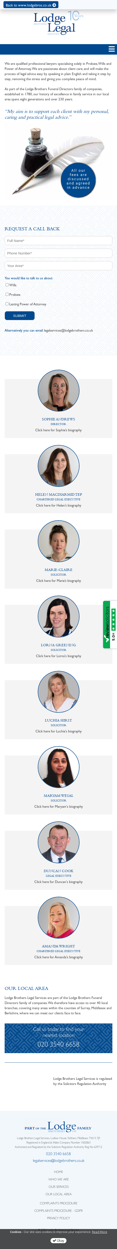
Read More (99, 1231)
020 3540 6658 (58, 1045)
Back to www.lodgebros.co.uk (31, 5)
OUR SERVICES (59, 1187)
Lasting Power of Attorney (27, 304)
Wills (12, 285)
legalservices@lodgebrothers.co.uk (68, 330)
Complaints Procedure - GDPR (58, 1211)
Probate (14, 295)
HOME (58, 1172)
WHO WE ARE (58, 1179)
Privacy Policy (58, 1218)
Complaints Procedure (58, 1203)
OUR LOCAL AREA (59, 1194)
